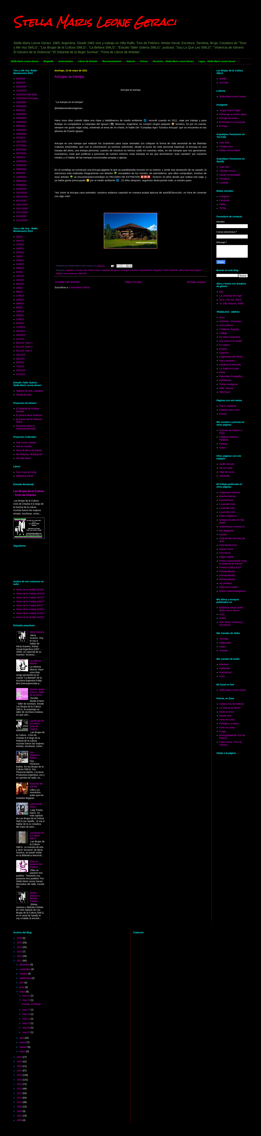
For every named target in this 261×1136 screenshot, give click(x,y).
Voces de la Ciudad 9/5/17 (29, 605)
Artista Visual (94, 270)
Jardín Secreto (226, 464)
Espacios (224, 352)
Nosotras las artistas (36, 785)
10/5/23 (20, 248)
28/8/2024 (21, 169)
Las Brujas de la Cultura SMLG (37, 835)
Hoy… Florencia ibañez (34, 755)
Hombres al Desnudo (230, 364)
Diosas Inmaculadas (229, 150)
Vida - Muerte (226, 388)
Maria (222, 372)
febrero (23, 1047)
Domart (223, 534)
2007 (20, 1115)
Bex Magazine (226, 530)
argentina (70, 270)
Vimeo (222, 646)
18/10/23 (20, 331)
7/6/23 (19, 256)
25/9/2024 (21, 185)
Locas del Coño (227, 504)
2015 (20, 1079)
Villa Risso (224, 392)
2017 (20, 1070)
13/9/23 (20, 311)
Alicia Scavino (37, 632)
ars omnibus (225, 583)
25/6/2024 (21, 133)
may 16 (26, 1014)
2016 (20, 1075)
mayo (22, 991)
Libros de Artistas (88, 61)
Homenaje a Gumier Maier (232, 114)
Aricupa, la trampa (69, 76)
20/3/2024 (21, 86)
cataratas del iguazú (110, 270)
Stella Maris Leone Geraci (94, 22)
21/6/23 (20, 264)
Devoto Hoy (225, 715)
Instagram (224, 196)
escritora (134, 270)
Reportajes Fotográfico (231, 376)
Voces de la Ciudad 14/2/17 (30, 617)
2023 (20, 951)
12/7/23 (20, 276)
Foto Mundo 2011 (228, 545)
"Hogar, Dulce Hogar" (230, 110)
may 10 (26, 1023)
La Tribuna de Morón (230, 708)
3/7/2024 (20, 137)
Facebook (224, 200)
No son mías (225, 468)
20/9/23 (20, 315)
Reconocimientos (112, 61)
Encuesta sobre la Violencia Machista (25, 427)
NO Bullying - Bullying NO (29, 454)
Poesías (223, 443)
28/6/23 (20, 268)
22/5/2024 (21, 114)
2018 (20, 1066)
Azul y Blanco (226, 325)
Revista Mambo (227, 571)
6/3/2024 (20, 78)
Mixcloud (223, 664)
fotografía (157, 270)
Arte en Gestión (24, 446)
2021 (20, 960)
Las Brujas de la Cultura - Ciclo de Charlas (37, 724)
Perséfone (224, 178)
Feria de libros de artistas (29, 450)
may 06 (26, 1027)
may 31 (26, 995)
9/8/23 (19, 291)
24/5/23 (20, 240)
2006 (20, 1120)
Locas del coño (227, 508)
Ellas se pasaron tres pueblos (36, 864)
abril (21, 1038)
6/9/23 (19, 307)
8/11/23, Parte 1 (24, 342)
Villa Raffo (224, 476)
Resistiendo (225, 380)
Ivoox (222, 676)
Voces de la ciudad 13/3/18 (30, 589)
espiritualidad (145, 270)
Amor (222, 317)
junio (22, 987)
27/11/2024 (22, 212)
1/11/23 (20, 339)
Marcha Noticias (227, 496)
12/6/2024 (21, 122)
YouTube (223, 82)
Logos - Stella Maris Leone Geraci (216, 61)
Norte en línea (226, 711)
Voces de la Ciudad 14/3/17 (30, 609)
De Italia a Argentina (229, 337)
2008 (20, 1111)
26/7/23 (20, 283)
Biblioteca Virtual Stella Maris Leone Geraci (231, 609)
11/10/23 (20, 327)
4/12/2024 (21, 216)
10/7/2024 (21, 141)
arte (85, 270)
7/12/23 (20, 366)
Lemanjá (223, 182)
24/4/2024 (21, 106)
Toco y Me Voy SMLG (230, 299)
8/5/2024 (20, 110)
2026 (20, 938)
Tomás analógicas (228, 384)
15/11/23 (20, 354)
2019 (20, 1061)
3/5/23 (19, 236)
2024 (20, 947)
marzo (23, 1042)
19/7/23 (20, 280)
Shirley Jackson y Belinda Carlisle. (35, 897)
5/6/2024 (20, 126)
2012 (20, 1093)
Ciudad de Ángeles (229, 329)
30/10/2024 (22, 196)
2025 (20, 942)
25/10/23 (20, 335)
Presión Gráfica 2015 (230, 567)
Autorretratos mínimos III (232, 526)
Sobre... (223, 447)
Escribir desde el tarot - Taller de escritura (37, 692)
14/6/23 (20, 260)
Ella (221, 291)
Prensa (144, 61)
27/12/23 (20, 374)
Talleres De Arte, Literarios (29, 391)
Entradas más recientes (67, 282)
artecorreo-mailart (228, 587)
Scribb (222, 618)
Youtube (223, 650)
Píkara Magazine (228, 516)
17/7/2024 (21, 145)
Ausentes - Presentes (230, 321)
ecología (125, 270)
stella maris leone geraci (190, 270)
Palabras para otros (229, 410)
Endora (223, 349)
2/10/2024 (21, 188)
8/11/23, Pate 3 (24, 350)
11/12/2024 (22, 220)
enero (22, 1051)
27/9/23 (20, 319)
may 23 (26, 1000)
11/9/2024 (21, 177)
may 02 (26, 1032)
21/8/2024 (21, 165)
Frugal (222, 731)
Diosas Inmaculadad (229, 174)
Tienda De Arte (24, 394)
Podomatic (224, 668)
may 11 (26, 1018)
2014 (20, 1084)
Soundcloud (225, 672)
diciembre (24, 964)
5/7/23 (19, 272)
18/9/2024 (21, 181)
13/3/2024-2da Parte (26, 94)
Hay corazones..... (228, 360)
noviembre (25, 969)
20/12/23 (20, 370)
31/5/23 (20, 252)
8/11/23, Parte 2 (24, 346)
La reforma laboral (35, 662)
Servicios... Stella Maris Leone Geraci (172, 61)
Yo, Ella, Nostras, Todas (231, 303)
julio (21, 982)
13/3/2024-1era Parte (27, 98)
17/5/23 (20, 244)
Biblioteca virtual (24, 476)
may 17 (26, 1009)
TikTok (222, 208)
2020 (20, 1057)
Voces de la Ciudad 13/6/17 (30, 601)
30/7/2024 (21, 153)
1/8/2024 (20, 157)
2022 (20, 956)
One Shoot (224, 553)
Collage (223, 333)
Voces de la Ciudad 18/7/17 (30, 597)
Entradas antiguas (196, 282)
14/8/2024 (21, 161)
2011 (20, 1097)
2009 (20, 1106)
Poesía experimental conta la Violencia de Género (233, 562)
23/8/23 (20, 299)
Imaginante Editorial (229, 492)
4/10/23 (20, 323)
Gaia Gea (224, 142)
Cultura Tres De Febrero (231, 704)
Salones (130, 61)
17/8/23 (20, 295)
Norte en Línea (227, 719)
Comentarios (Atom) (79, 287)
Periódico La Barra (229, 723)
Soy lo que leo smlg (26, 472)
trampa (59, 273)
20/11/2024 (22, 208)
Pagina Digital (226, 557)
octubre (23, 973)
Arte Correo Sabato (26, 442)
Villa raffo (82, 273)
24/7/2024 (21, 149)
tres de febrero (70, 273)
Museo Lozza (226, 549)
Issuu (222, 614)
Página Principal (133, 282)
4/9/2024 (20, 173)
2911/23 (20, 358)
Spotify (222, 78)
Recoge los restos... (229, 118)
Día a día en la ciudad (230, 341)
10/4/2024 (21, 102)
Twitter (222, 204)
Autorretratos (65, 61)
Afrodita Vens (226, 146)
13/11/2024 (22, 204)
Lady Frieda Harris (36, 805)
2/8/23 (19, 287)
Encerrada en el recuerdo (232, 122)
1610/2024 (21, 192)
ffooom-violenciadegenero (232, 591)
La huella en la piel (229, 368)
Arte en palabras (227, 406)
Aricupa (78, 270)
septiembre (25, 978)
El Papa (223, 126)
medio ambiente (170, 270)
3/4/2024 (20, 82)
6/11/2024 (21, 200)
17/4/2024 (21, 90)
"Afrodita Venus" (227, 170)
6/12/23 (20, 362)
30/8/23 (20, 303)
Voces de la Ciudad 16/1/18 (30, 593)
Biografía (48, 61)
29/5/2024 (21, 118)
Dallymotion (225, 642)
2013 (20, 1088)
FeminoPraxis (226, 500)
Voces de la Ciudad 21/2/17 (30, 613)
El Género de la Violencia (29, 415)
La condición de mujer (230, 295)
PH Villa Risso (23, 458)
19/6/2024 (21, 130)
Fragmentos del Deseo (231, 356)
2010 (20, 1102)
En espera (224, 345)
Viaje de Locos (227, 472)
